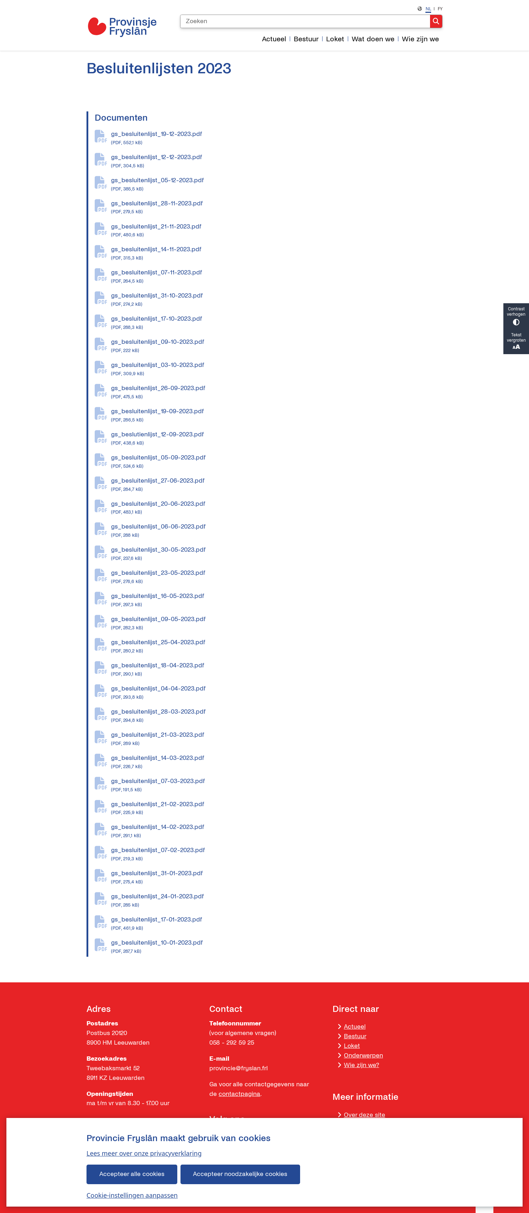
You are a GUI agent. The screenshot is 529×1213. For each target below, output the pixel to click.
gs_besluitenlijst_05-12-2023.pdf (276, 185)
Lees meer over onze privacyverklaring (144, 1153)
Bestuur (355, 1036)
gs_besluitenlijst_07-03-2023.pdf (276, 785)
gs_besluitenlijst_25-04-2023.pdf (276, 647)
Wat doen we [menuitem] (373, 39)
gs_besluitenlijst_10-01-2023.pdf (276, 947)
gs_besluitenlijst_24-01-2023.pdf (276, 901)
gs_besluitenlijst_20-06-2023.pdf (276, 508)
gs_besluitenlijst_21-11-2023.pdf (276, 231)
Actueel (355, 1026)
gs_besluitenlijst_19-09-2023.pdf (276, 416)
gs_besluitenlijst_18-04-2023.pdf (276, 670)
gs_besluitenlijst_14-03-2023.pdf (276, 762)
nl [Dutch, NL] (428, 9)
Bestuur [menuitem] (306, 39)
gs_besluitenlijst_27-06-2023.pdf (276, 485)
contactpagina (239, 1094)
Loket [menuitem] (335, 39)
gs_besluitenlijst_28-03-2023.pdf (276, 716)
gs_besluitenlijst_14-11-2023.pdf (276, 254)
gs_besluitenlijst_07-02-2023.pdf (276, 854)
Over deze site (364, 1115)
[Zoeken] (305, 21)
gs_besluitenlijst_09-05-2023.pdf (276, 623)
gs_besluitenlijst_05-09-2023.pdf (276, 462)
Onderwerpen (363, 1055)
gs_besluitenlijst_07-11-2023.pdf (276, 277)
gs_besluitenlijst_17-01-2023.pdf (276, 924)
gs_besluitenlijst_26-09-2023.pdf (276, 392)
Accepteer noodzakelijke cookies (240, 1174)
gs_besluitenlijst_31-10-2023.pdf (276, 300)
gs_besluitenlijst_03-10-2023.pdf (276, 369)
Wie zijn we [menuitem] (420, 39)
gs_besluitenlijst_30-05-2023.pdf (276, 554)
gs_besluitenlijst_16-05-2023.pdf (276, 600)
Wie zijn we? (361, 1065)
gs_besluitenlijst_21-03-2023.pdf (276, 739)
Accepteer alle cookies (131, 1174)
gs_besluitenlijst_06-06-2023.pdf (276, 531)
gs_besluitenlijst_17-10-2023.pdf (276, 323)
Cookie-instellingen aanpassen (132, 1195)
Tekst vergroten (516, 342)
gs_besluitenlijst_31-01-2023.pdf (276, 878)
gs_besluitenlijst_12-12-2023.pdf (276, 161)
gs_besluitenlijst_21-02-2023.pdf (276, 808)
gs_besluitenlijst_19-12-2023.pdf (276, 138)
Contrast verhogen (516, 316)
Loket (352, 1046)
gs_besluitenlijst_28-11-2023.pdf (276, 208)
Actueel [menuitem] (274, 39)
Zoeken (436, 21)
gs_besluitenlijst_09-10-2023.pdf (276, 346)
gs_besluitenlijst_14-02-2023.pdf (276, 831)
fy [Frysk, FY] (440, 9)
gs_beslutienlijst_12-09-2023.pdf (276, 439)
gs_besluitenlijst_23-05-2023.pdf (276, 577)
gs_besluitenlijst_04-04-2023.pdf (276, 693)
